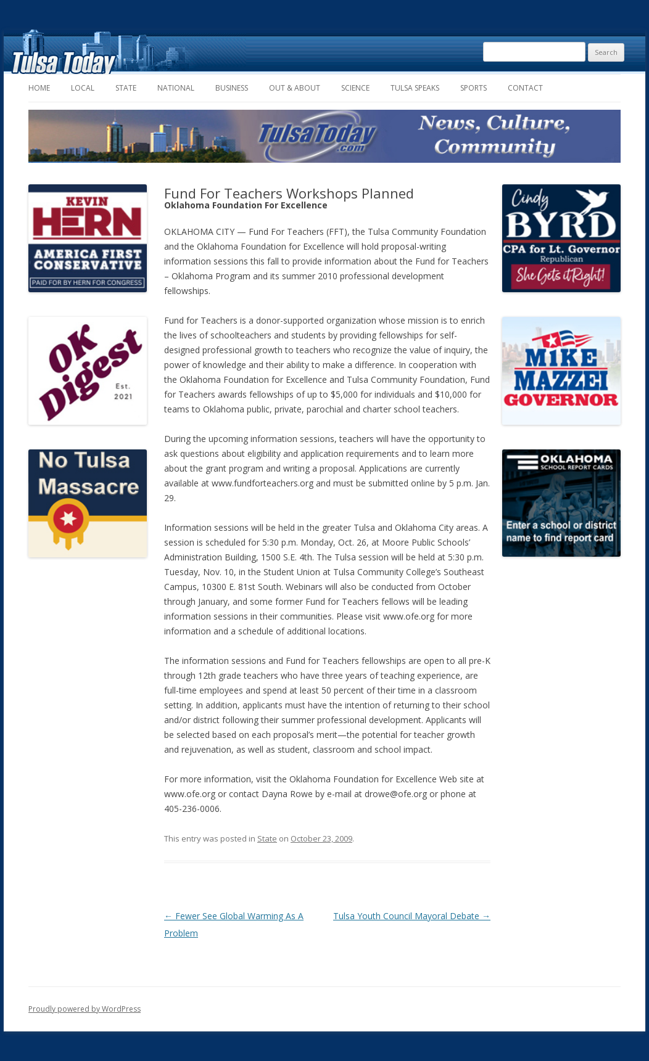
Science (355, 88)
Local (82, 88)
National (175, 88)
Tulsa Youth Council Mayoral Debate (411, 916)
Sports (473, 88)
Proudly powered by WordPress (84, 1009)
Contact (525, 88)
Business (231, 88)
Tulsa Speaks (415, 88)
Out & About (294, 88)
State (125, 88)
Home (39, 88)
